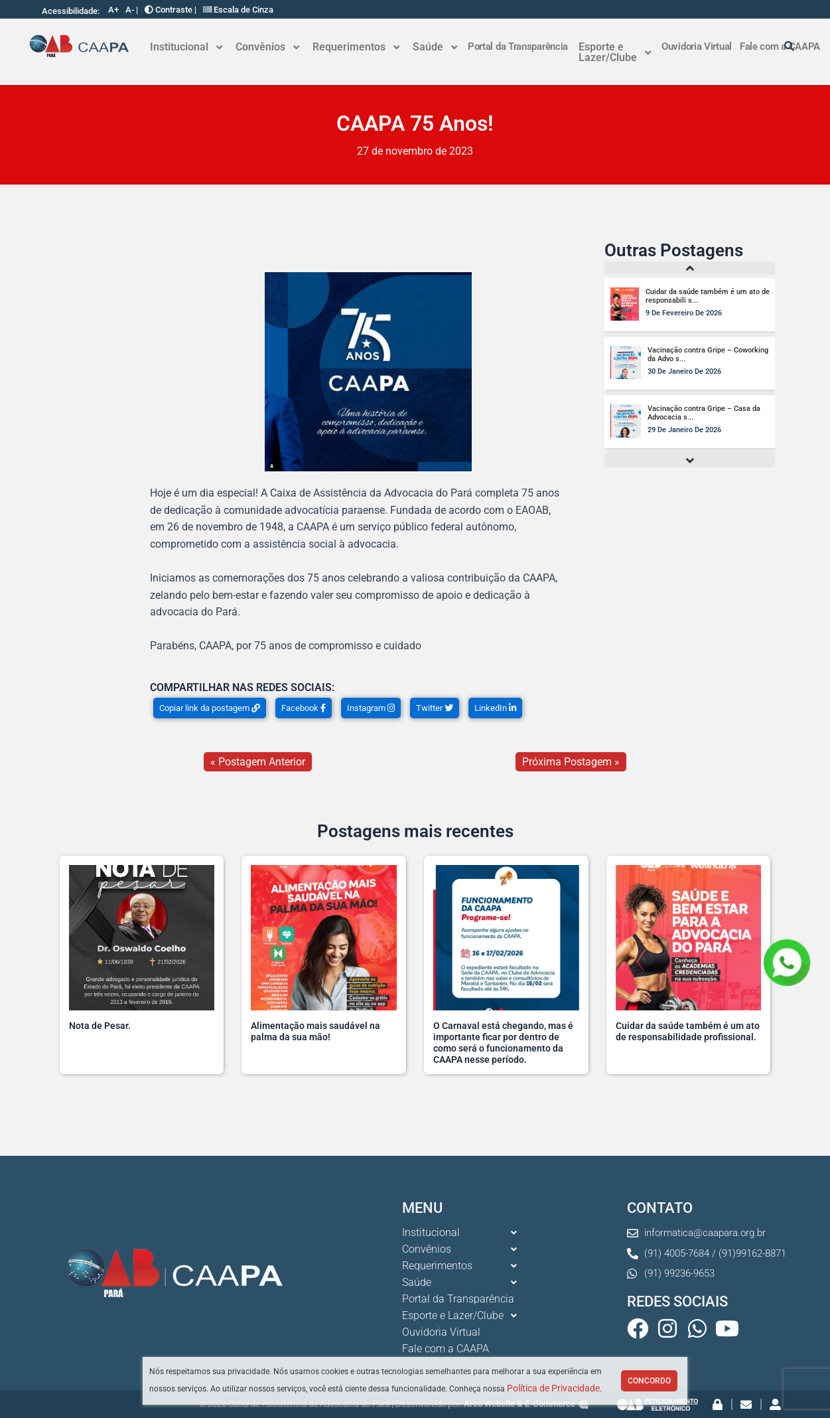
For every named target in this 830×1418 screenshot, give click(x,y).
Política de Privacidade (553, 1388)
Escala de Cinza (238, 9)
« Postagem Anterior (257, 761)
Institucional (186, 46)
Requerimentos (355, 46)
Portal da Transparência (518, 46)
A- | (131, 9)
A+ (113, 9)
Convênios (267, 46)
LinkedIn (495, 708)
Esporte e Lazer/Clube (615, 52)
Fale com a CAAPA (445, 1348)
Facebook (303, 708)
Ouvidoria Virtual (696, 46)
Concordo (649, 1380)
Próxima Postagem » (571, 761)
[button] (186, 47)
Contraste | (170, 9)
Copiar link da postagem (209, 708)
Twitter (434, 708)
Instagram (371, 708)
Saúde (435, 46)
